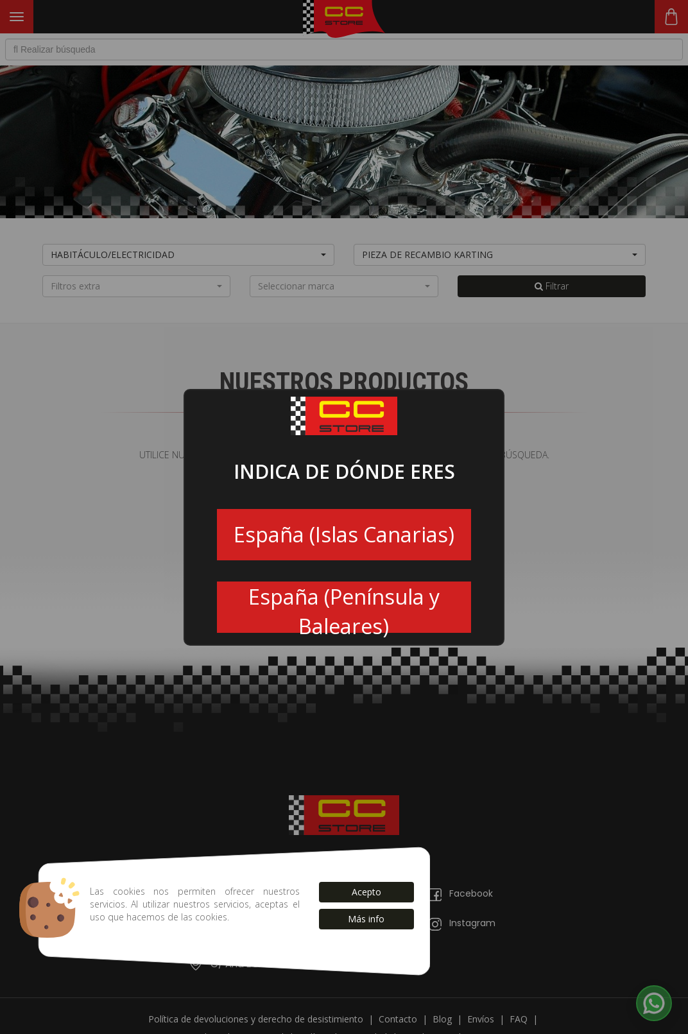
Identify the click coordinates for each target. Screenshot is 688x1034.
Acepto (366, 892)
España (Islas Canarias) (344, 534)
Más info (366, 919)
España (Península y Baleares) (344, 608)
